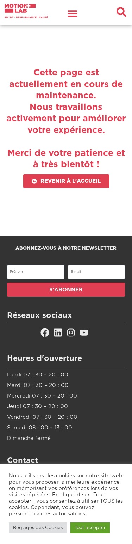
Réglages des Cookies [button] (38, 528)
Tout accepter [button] (90, 528)
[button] (73, 13)
